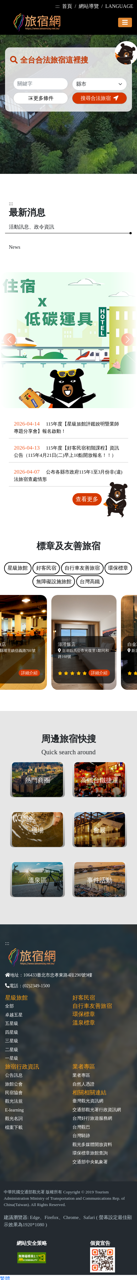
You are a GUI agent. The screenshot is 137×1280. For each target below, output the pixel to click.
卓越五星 (14, 1014)
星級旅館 (16, 998)
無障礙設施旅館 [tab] (53, 581)
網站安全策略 (32, 1243)
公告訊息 (14, 1075)
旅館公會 (14, 1084)
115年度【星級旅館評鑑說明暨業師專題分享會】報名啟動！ (66, 427)
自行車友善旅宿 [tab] (82, 568)
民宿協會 (14, 1092)
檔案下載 (14, 1127)
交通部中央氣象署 (90, 1161)
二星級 (11, 1049)
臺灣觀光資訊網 (87, 1100)
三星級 (11, 1040)
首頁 (67, 6)
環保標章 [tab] (118, 568)
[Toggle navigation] (125, 22)
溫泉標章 (83, 1023)
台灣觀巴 (81, 1127)
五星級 (11, 1023)
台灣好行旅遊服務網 (92, 1118)
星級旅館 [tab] (18, 568)
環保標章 (83, 1014)
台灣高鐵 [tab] (90, 581)
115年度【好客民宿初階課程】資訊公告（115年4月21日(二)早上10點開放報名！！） (66, 451)
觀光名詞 (14, 1118)
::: (57, 6)
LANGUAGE (119, 6)
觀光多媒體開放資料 (92, 1144)
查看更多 (87, 499)
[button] (127, 339)
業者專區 (81, 1075)
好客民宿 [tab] (46, 568)
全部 (9, 1005)
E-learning (14, 1109)
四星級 (11, 1032)
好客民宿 (83, 998)
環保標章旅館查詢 (90, 1152)
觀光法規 (14, 1101)
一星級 (11, 1058)
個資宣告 (100, 1243)
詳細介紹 (31, 673)
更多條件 (41, 98)
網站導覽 (89, 6)
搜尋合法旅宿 (99, 98)
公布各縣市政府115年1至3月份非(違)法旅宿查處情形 (68, 475)
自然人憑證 (83, 1084)
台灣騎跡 (81, 1135)
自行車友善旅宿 (92, 1006)
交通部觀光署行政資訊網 (96, 1109)
